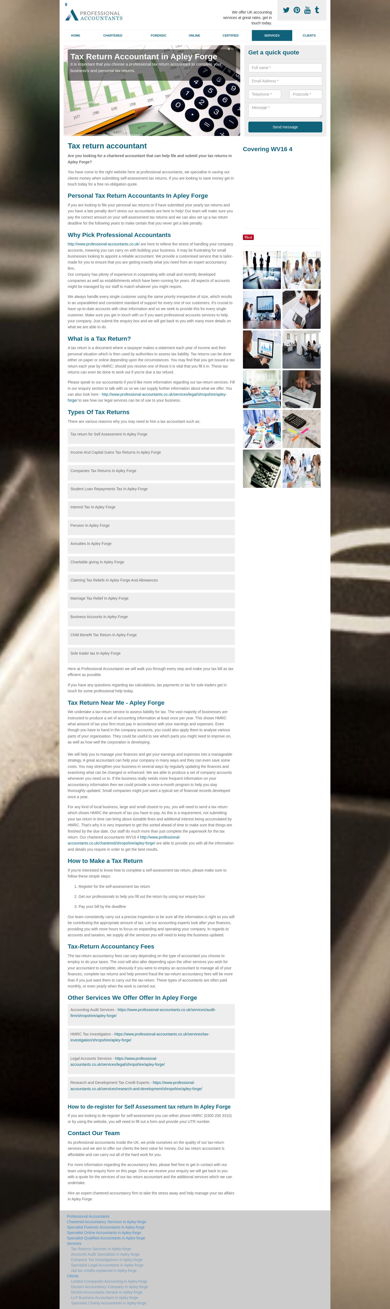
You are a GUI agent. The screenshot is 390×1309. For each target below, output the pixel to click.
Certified (231, 35)
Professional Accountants (88, 1216)
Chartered (112, 35)
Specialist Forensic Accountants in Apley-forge (106, 1227)
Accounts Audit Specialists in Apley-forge (105, 1254)
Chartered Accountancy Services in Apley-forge (106, 1222)
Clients (309, 35)
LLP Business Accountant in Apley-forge (104, 1297)
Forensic (159, 35)
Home (75, 35)
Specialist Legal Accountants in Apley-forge (107, 1265)
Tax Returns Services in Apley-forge (101, 1249)
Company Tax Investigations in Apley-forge (106, 1260)
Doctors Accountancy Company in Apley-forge (109, 1287)
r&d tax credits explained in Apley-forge (104, 1270)
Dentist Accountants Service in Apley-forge (106, 1292)
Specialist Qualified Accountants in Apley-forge (106, 1238)
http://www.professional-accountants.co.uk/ (103, 244)
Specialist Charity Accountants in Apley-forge (108, 1303)
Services (272, 35)
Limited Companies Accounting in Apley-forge (109, 1281)
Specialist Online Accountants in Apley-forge (104, 1232)
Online (194, 35)
